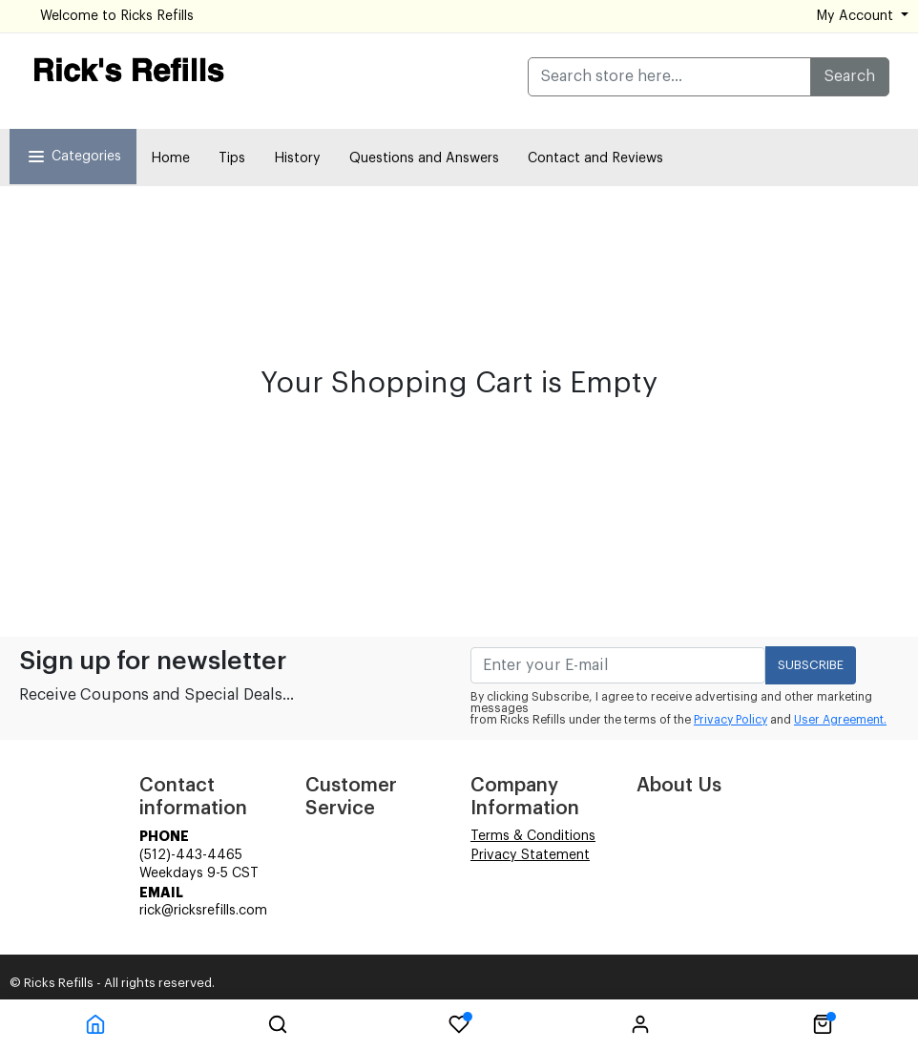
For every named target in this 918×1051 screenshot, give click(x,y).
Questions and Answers (424, 158)
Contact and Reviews (595, 158)
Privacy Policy (730, 719)
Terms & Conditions (532, 836)
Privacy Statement (530, 855)
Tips (232, 158)
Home (170, 158)
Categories (73, 156)
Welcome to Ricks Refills (117, 16)
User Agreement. (840, 719)
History (297, 158)
